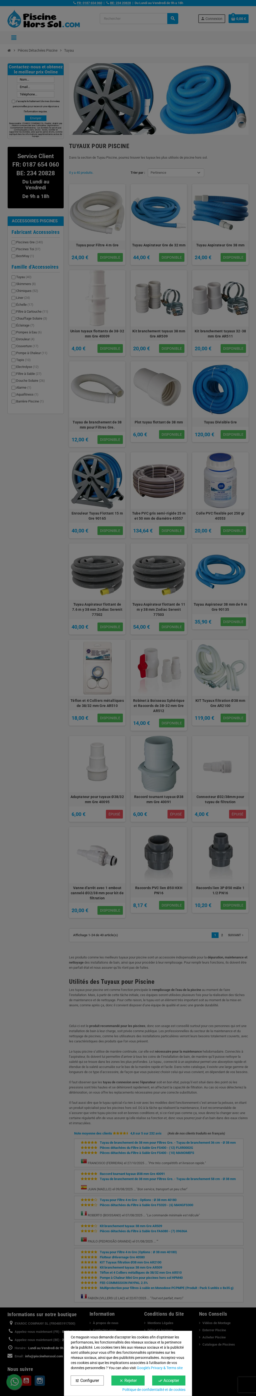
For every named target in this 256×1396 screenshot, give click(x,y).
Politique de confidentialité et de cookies (153, 1390)
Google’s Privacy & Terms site (160, 1368)
